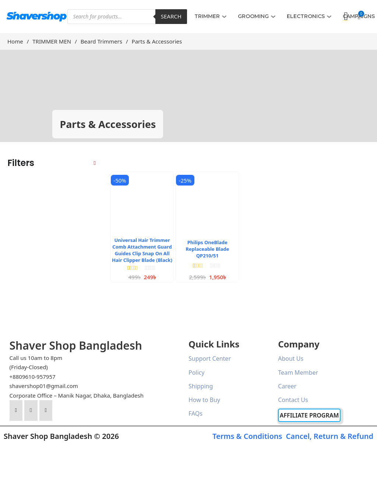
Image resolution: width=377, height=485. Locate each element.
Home (15, 41)
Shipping (200, 386)
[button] (359, 16)
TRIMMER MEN (51, 41)
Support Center (209, 358)
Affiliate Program (309, 415)
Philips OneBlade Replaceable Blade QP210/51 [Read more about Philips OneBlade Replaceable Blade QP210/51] (207, 249)
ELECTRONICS (306, 16)
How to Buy (204, 400)
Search (171, 16)
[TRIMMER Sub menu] (224, 16)
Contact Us (293, 400)
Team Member (298, 372)
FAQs (195, 413)
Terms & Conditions (247, 436)
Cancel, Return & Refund (329, 436)
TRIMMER (207, 16)
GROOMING (253, 16)
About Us (290, 358)
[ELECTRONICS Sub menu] (329, 16)
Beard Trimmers (101, 41)
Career (287, 386)
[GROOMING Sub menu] (273, 16)
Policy (196, 372)
